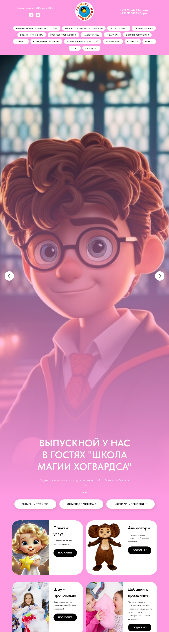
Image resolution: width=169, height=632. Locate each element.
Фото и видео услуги (137, 35)
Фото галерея (113, 42)
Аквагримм (113, 35)
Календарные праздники (46, 42)
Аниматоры (139, 528)
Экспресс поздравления (63, 35)
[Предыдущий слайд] (9, 276)
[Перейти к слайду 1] (83, 493)
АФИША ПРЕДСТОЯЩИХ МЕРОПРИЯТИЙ (84, 28)
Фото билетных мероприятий (83, 42)
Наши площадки (144, 28)
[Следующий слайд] (159, 276)
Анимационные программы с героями (36, 28)
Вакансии (133, 42)
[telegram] (31, 16)
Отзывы (150, 42)
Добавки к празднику (31, 35)
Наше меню (91, 49)
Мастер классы (92, 35)
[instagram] (38, 16)
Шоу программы (119, 28)
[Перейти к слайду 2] (86, 493)
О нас (74, 49)
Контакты (20, 42)
